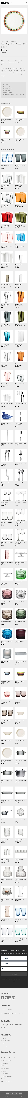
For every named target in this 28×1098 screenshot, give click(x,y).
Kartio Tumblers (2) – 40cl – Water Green (21, 939)
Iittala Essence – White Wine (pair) (20, 543)
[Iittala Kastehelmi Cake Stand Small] (7, 574)
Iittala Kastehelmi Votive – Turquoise (7, 642)
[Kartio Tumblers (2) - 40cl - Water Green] (21, 931)
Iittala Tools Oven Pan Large (6, 801)
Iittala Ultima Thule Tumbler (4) (19, 860)
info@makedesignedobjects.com (13, 1013)
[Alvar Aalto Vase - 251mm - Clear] (7, 297)
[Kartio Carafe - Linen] (7, 911)
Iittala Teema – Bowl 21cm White (6, 741)
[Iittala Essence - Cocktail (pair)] (21, 495)
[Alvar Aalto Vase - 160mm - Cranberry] (7, 218)
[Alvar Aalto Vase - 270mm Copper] (21, 356)
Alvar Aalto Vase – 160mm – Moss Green (20, 226)
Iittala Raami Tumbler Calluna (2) (20, 701)
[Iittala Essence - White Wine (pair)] (21, 535)
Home (2, 41)
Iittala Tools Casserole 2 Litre (20, 761)
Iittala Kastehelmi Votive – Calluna (7, 602)
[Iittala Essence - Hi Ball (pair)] (7, 515)
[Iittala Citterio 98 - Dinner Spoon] (21, 436)
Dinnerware (13, 41)
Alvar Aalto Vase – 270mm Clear (5, 364)
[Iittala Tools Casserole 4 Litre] (21, 773)
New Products (4, 1046)
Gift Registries (4, 1066)
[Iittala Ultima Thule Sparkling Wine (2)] (7, 852)
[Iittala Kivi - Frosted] (7, 654)
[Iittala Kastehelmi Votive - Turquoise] (7, 634)
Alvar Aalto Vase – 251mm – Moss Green (20, 325)
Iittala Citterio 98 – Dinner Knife (7, 444)
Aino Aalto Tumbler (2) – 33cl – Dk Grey (20, 166)
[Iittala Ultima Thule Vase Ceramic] (7, 872)
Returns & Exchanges (6, 1076)
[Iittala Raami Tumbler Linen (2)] (7, 713)
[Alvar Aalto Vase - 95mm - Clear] (21, 376)
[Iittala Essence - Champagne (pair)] (7, 495)
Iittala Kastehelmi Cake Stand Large (20, 563)
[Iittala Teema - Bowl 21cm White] (7, 733)
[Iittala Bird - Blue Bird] (7, 416)
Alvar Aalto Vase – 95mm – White (7, 404)
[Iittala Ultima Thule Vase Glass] (21, 872)
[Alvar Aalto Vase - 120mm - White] (21, 178)
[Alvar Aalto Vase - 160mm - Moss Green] (21, 218)
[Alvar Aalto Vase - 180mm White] (21, 277)
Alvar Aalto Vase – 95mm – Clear (20, 384)
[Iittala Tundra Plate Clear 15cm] (21, 812)
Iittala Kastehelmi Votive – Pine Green (21, 622)
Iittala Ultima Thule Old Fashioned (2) (20, 840)
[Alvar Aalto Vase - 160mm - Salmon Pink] (7, 237)
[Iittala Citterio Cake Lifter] (21, 455)
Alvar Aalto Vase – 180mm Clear (19, 265)
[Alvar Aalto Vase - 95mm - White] (7, 396)
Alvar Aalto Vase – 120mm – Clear (5, 186)
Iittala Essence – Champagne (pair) (5, 503)
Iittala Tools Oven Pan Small (20, 801)
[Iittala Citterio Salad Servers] (21, 475)
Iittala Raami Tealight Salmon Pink (6, 701)
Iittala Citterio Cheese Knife (6, 483)
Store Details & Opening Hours (9, 1058)
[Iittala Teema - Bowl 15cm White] (21, 713)
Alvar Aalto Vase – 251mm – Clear (5, 305)
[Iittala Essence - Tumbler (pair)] (7, 535)
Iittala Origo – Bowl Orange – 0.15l (5, 140)
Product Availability (6, 1060)
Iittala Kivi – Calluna (19, 641)
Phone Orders (4, 1073)
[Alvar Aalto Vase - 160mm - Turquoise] (21, 237)
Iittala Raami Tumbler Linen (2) (6, 721)
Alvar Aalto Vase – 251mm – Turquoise (5, 345)
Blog (2, 1043)
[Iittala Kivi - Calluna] (21, 634)
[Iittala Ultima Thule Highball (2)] (7, 832)
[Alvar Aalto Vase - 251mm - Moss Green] (21, 317)
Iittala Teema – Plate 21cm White (19, 140)
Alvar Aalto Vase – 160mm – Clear (5, 206)
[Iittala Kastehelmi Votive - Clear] (21, 594)
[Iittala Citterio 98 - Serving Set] (7, 455)
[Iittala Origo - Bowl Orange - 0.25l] (21, 112)
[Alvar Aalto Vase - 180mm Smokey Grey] (7, 277)
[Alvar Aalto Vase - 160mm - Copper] (21, 198)
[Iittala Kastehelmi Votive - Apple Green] (21, 574)
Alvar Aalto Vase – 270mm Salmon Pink (6, 384)
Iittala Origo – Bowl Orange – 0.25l (19, 120)
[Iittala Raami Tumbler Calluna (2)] (21, 693)
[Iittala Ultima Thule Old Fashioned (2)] (21, 832)
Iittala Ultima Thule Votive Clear (7, 900)
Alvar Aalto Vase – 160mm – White (5, 265)
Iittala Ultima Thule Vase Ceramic (6, 880)
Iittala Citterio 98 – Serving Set (5, 463)
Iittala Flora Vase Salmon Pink (7, 563)
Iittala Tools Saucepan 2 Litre (6, 820)
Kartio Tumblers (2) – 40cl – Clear (7, 939)
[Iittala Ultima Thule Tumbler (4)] (21, 852)
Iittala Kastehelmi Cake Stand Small (6, 582)
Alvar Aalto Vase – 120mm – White (19, 186)
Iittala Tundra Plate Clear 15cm (20, 820)
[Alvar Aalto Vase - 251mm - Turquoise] (7, 336)
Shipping (3, 1071)
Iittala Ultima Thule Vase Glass (20, 880)
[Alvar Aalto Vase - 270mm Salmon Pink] (7, 376)
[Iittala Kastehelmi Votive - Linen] (7, 614)
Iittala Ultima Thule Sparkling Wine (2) (5, 860)
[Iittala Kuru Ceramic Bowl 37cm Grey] (21, 654)
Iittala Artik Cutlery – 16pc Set (21, 404)
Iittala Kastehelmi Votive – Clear (21, 602)
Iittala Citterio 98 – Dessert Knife (19, 424)
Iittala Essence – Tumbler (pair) (7, 543)
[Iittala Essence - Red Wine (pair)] (21, 515)
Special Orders (5, 1068)
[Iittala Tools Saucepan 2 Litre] (7, 812)
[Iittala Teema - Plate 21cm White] (21, 132)
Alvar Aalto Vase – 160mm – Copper (19, 206)
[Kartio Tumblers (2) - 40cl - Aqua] (21, 911)
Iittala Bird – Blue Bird (6, 423)
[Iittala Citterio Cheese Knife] (7, 475)
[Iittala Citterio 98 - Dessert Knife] (21, 416)
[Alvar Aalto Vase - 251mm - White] (21, 336)
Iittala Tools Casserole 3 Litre (6, 781)
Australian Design (5, 1040)
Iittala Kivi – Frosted (5, 661)
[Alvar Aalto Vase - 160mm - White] (7, 257)
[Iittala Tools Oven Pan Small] (21, 793)
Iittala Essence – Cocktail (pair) (20, 503)
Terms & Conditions (6, 1081)
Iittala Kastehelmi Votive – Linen (7, 622)
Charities (3, 1079)
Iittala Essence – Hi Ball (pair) (6, 523)
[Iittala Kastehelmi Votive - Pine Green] (21, 614)
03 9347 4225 (6, 1010)
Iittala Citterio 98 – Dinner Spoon (21, 444)
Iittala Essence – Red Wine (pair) (19, 523)
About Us (3, 1038)
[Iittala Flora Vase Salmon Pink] (7, 555)
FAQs (2, 1055)
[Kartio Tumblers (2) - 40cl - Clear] (7, 931)
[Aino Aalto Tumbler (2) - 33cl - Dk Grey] (21, 158)
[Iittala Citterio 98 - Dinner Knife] (7, 436)
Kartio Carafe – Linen (6, 919)
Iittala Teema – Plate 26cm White (6, 120)
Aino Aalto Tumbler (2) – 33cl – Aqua (6, 166)
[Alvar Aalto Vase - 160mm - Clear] (7, 198)
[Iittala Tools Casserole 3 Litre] (7, 773)
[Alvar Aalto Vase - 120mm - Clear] (7, 178)
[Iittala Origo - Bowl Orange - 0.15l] (7, 132)
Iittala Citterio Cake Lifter (20, 463)
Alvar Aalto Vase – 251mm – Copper (19, 305)
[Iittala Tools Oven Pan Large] (7, 793)
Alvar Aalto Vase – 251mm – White (19, 345)
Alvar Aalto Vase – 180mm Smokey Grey (6, 285)
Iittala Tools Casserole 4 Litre (20, 781)
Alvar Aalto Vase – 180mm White (19, 285)
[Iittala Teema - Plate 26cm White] (7, 112)
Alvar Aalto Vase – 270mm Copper (19, 364)
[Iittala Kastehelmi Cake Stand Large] (21, 555)
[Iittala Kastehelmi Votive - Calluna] (7, 594)
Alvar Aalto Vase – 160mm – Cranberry (5, 226)
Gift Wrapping (4, 1063)
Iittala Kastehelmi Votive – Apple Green (21, 582)
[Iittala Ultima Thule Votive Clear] (7, 892)
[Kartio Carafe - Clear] (21, 892)
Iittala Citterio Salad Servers (19, 483)
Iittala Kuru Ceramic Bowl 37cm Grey (20, 662)
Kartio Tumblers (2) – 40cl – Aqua (21, 920)
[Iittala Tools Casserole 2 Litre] (21, 753)
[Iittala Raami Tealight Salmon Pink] (7, 693)
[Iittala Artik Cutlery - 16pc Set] (21, 396)
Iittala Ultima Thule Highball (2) (5, 840)
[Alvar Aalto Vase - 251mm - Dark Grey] (7, 317)
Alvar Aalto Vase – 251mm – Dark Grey (5, 325)
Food (7, 41)
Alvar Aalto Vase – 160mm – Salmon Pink (6, 245)
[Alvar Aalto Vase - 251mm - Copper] (21, 297)
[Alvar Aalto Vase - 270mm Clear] (7, 356)
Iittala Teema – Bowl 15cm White (19, 721)
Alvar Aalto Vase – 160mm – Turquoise (19, 245)
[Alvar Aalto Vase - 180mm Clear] (21, 257)
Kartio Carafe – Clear (19, 899)
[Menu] (11, 2)
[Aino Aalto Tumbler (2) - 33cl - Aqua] (7, 158)
